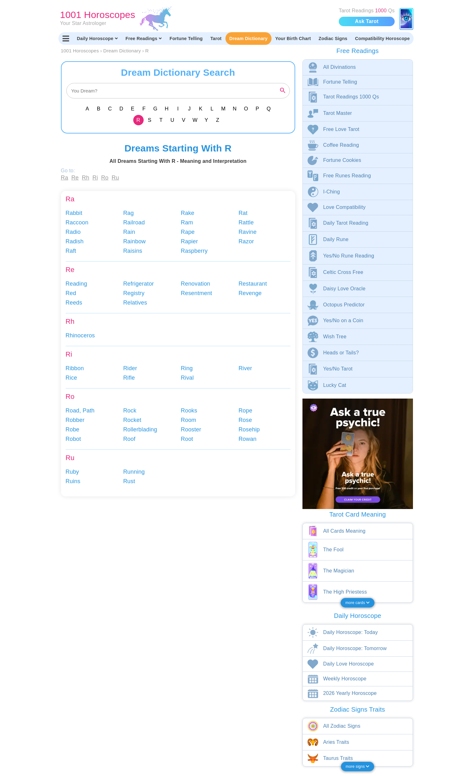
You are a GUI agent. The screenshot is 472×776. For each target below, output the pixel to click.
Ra (64, 178)
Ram (187, 222)
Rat (243, 213)
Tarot (216, 38)
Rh (85, 178)
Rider (130, 368)
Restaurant (252, 284)
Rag (128, 213)
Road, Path (80, 410)
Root (187, 439)
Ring (187, 368)
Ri (95, 178)
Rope (245, 410)
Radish (75, 241)
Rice (71, 378)
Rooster (191, 429)
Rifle (129, 378)
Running (134, 472)
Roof (129, 439)
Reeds (74, 302)
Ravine (247, 232)
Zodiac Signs (333, 38)
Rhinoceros (80, 335)
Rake (187, 213)
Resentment (196, 293)
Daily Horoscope (97, 38)
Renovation (195, 284)
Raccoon (77, 222)
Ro (104, 178)
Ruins (73, 481)
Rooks (189, 410)
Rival (187, 378)
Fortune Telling (186, 38)
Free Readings (144, 38)
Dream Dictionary (248, 38)
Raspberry (194, 251)
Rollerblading (140, 429)
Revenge (249, 293)
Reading (76, 284)
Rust (129, 481)
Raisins (132, 251)
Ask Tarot (366, 21)
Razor (246, 241)
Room (188, 420)
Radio (73, 232)
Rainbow (134, 241)
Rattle (246, 222)
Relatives (135, 302)
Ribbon (75, 368)
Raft (71, 251)
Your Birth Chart (293, 38)
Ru (115, 178)
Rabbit (74, 213)
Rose (245, 420)
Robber (75, 420)
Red (71, 293)
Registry (134, 293)
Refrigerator (138, 284)
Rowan (247, 439)
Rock (129, 410)
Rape (188, 232)
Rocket (132, 420)
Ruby (72, 472)
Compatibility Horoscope (382, 38)
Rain (129, 232)
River (245, 368)
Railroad (134, 222)
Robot (73, 439)
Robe (73, 429)
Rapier (189, 241)
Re (75, 178)
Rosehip (249, 429)
